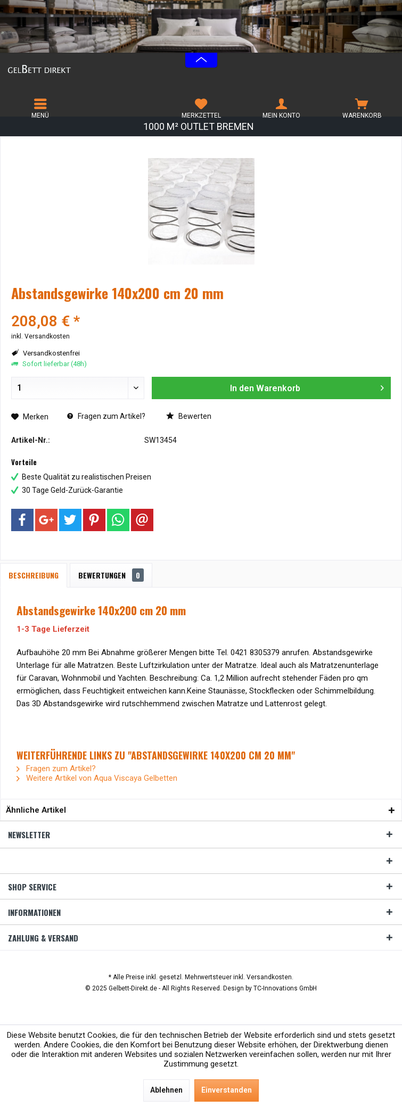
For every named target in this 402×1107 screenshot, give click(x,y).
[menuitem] (40, 108)
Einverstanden (226, 1090)
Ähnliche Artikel (36, 810)
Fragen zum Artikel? (106, 416)
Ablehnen (166, 1090)
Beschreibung (34, 575)
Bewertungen (111, 575)
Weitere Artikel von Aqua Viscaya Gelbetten (97, 778)
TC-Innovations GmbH (285, 988)
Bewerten (188, 416)
